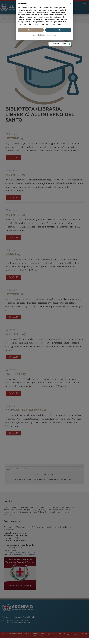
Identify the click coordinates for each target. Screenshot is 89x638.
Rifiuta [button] (30, 329)
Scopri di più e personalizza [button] (44, 334)
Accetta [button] (58, 329)
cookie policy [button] (60, 311)
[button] (70, 303)
